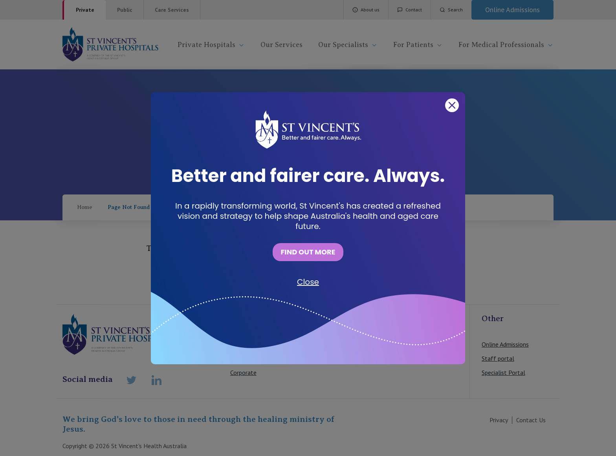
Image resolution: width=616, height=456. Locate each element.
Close (308, 281)
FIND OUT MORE (307, 252)
